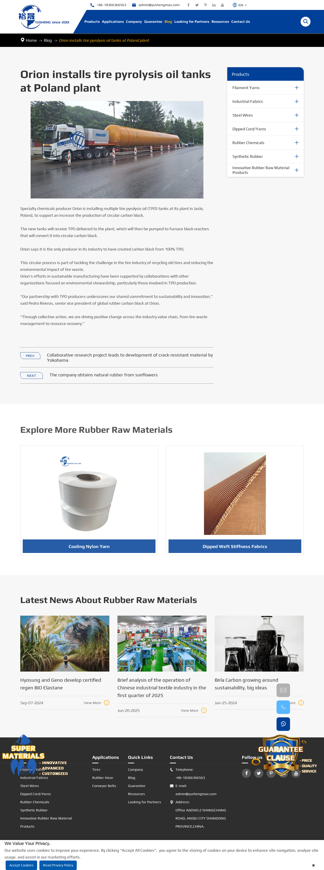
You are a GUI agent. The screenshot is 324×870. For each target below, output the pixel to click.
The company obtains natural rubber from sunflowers (104, 374)
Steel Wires (242, 115)
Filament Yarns (246, 87)
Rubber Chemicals (248, 142)
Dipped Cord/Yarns (249, 129)
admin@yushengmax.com (156, 5)
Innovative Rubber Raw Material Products (260, 170)
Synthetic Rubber (247, 156)
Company (134, 21)
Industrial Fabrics (247, 101)
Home (31, 40)
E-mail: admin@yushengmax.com (193, 790)
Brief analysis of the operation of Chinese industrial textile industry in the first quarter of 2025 (161, 687)
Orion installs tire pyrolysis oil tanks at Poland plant (104, 40)
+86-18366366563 (108, 5)
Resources (220, 21)
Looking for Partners (191, 21)
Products (92, 21)
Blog (168, 21)
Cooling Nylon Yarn (89, 548)
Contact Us (240, 21)
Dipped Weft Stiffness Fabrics (235, 548)
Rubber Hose (102, 778)
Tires (96, 769)
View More (96, 702)
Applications (113, 21)
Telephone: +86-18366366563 (187, 774)
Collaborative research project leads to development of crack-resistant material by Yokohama (130, 357)
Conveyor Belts (104, 786)
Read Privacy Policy (58, 865)
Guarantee (153, 21)
